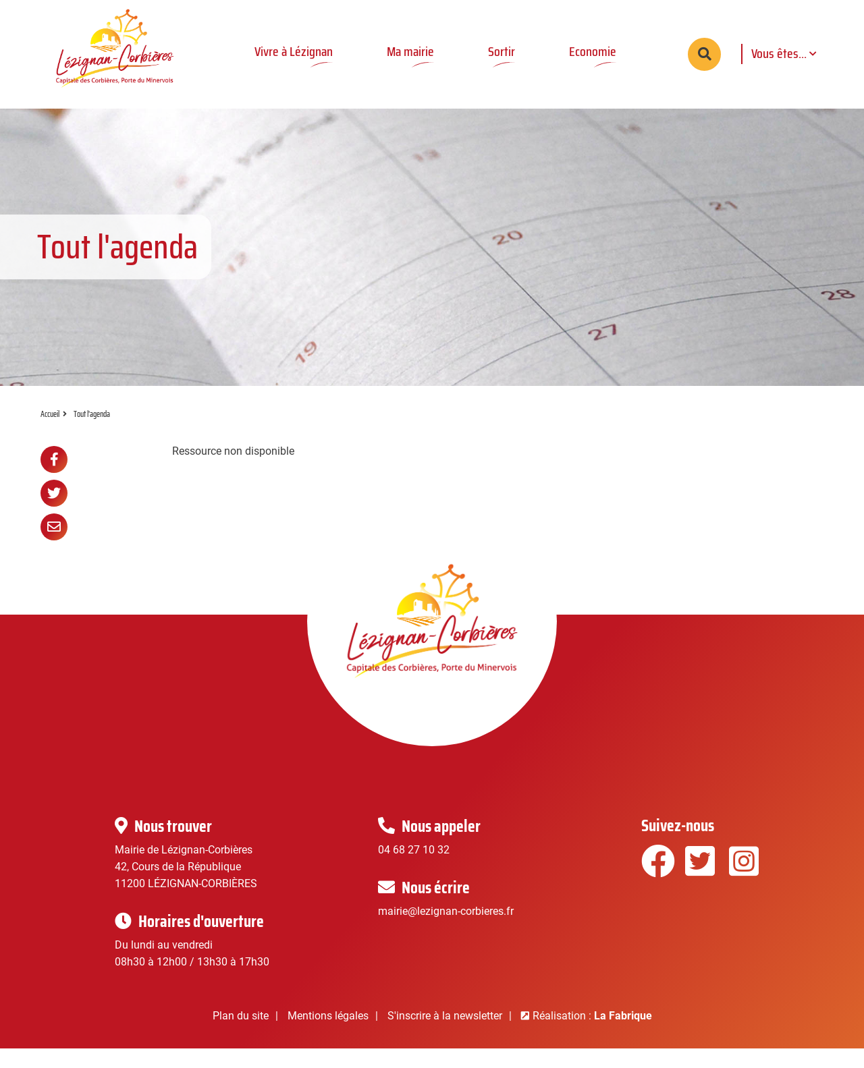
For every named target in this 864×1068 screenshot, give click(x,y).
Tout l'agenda (92, 433)
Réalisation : (592, 1035)
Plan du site (241, 1035)
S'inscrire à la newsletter (444, 1035)
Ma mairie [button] (409, 51)
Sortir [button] (500, 51)
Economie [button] (592, 51)
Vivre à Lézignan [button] (293, 51)
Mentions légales (328, 1035)
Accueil (49, 433)
